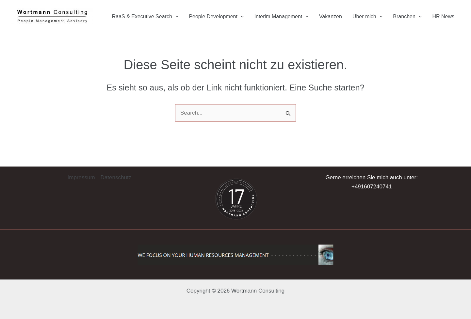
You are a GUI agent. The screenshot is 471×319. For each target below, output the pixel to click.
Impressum (81, 177)
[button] (14, 304)
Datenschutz (116, 177)
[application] (175, 17)
